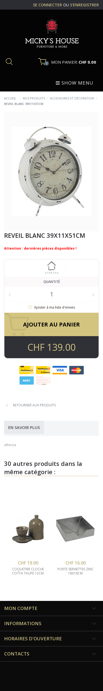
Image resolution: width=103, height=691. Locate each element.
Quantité (51, 281)
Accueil (10, 98)
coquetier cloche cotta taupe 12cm (28, 571)
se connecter (48, 4)
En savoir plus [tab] (24, 427)
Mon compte (20, 608)
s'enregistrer (84, 4)
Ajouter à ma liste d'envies (54, 307)
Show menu (74, 83)
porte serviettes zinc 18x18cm (75, 571)
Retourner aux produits (31, 405)
